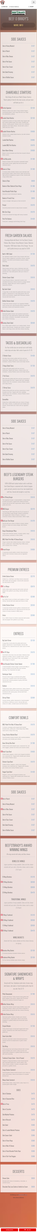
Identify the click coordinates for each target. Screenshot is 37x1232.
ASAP (31, 6)
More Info (18, 25)
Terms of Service (21, 1195)
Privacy (26, 1195)
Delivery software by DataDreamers (18, 1197)
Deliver (5, 6)
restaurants (9, 1230)
